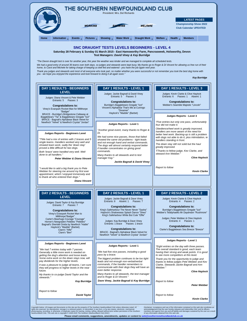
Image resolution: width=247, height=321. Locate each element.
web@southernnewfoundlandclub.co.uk (162, 316)
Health (174, 38)
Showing (105, 38)
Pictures (90, 38)
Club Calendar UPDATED (191, 29)
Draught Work (142, 38)
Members (189, 38)
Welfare (160, 38)
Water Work (122, 38)
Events (76, 38)
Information (59, 38)
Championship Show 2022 (191, 25)
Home (44, 38)
